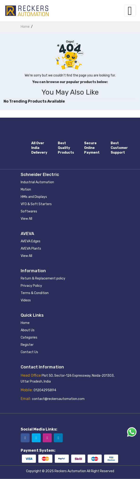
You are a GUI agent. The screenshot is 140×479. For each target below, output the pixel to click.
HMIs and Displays (34, 197)
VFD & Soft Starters (36, 204)
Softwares (29, 211)
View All (26, 219)
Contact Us (29, 352)
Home (25, 323)
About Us (28, 330)
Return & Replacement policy (43, 278)
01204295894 (45, 390)
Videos (26, 300)
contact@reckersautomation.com (58, 399)
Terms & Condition (35, 293)
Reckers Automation (70, 471)
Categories (29, 337)
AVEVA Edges (30, 241)
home (25, 27)
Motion (26, 190)
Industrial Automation (37, 182)
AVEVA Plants (31, 249)
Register (27, 345)
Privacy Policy (31, 286)
